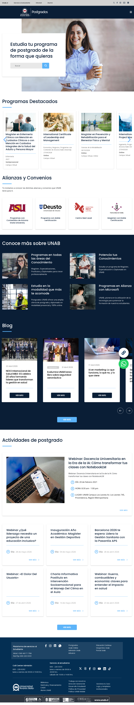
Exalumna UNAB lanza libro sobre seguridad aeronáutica (59, 375)
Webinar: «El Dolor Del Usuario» (21, 576)
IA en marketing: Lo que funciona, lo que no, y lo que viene (102, 372)
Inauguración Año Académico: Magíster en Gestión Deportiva (66, 533)
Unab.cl (5, 3)
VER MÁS (19, 395)
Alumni (50, 3)
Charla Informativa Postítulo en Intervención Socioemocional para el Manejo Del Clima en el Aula (67, 583)
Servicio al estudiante (22, 3)
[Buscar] (29, 66)
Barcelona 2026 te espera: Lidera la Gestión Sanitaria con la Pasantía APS (110, 535)
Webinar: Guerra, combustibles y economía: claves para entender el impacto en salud (111, 581)
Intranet (39, 3)
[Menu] (131, 12)
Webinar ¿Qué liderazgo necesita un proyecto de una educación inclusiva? (21, 535)
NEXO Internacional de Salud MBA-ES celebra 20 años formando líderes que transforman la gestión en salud (19, 377)
